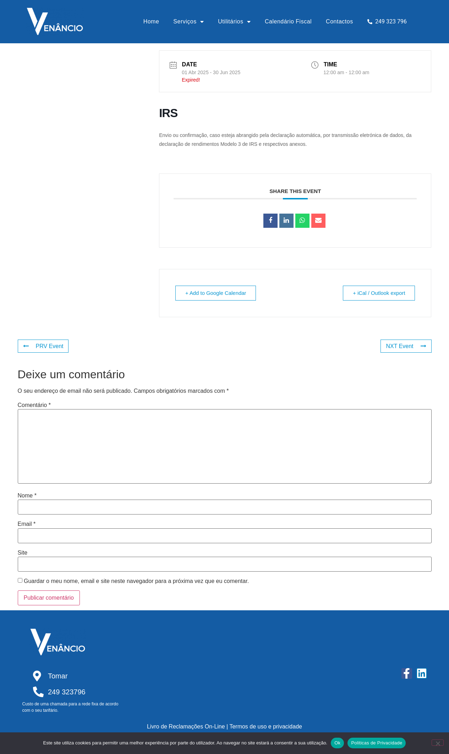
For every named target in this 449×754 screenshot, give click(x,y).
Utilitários (234, 21)
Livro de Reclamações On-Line (186, 726)
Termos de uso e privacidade (265, 726)
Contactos (339, 21)
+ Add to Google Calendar (216, 293)
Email (27, 524)
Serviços (188, 21)
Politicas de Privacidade (376, 742)
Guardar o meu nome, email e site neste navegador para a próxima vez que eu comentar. (136, 581)
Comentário (34, 405)
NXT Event (406, 346)
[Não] (438, 742)
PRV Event (43, 346)
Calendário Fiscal (288, 21)
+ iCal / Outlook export (378, 293)
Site (23, 553)
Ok (337, 742)
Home (151, 21)
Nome (27, 496)
